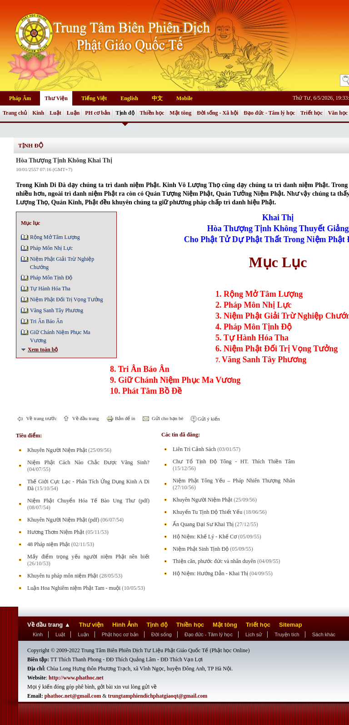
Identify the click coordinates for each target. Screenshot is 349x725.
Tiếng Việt (94, 98)
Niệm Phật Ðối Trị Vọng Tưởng (66, 299)
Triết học (311, 113)
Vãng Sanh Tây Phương (56, 310)
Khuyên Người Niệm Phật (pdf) (63, 520)
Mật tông (180, 113)
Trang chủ (15, 113)
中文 (157, 98)
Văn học (338, 113)
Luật (55, 113)
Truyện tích (286, 634)
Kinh (38, 113)
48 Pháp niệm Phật (48, 544)
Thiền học (152, 113)
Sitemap (290, 624)
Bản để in (124, 418)
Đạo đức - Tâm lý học (269, 113)
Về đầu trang (85, 418)
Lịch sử (253, 634)
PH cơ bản (97, 113)
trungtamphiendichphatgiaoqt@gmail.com (158, 696)
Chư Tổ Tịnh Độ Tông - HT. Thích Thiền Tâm (234, 461)
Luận (73, 113)
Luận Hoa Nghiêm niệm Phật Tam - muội (73, 588)
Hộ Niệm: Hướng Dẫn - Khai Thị (210, 573)
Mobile (184, 98)
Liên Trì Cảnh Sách (194, 449)
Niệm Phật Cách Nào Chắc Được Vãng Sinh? (88, 462)
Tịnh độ (125, 113)
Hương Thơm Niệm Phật (55, 532)
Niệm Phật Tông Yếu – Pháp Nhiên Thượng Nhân (234, 480)
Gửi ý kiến (208, 418)
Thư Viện (56, 98)
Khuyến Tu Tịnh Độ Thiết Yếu (207, 512)
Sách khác (323, 634)
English (129, 98)
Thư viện (91, 624)
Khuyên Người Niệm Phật (57, 450)
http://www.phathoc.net (76, 677)
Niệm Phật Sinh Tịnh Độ (201, 549)
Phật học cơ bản (120, 634)
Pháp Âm (20, 98)
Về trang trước (41, 418)
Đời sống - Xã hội (217, 113)
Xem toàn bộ (43, 349)
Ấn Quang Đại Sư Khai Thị (203, 524)
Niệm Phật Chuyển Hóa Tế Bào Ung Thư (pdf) (88, 500)
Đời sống (161, 634)
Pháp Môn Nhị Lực (51, 248)
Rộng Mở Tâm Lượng (55, 237)
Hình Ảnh (125, 624)
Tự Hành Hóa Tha (50, 288)
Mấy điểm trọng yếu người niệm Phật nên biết (88, 556)
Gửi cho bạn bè (166, 418)
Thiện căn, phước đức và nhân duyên (214, 561)
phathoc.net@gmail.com (73, 696)
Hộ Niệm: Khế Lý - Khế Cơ (205, 536)
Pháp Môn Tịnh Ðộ (51, 277)
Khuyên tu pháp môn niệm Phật (62, 576)
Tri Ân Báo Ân (46, 321)
